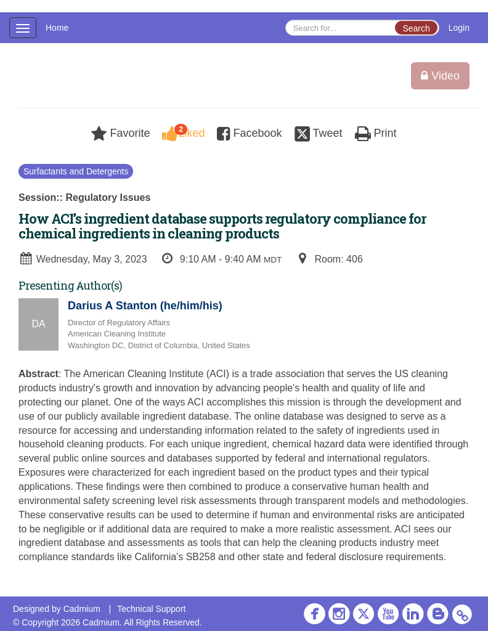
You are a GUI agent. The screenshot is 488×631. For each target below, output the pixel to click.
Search (415, 28)
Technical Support (151, 609)
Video (440, 76)
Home (57, 28)
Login (459, 28)
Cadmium (81, 609)
